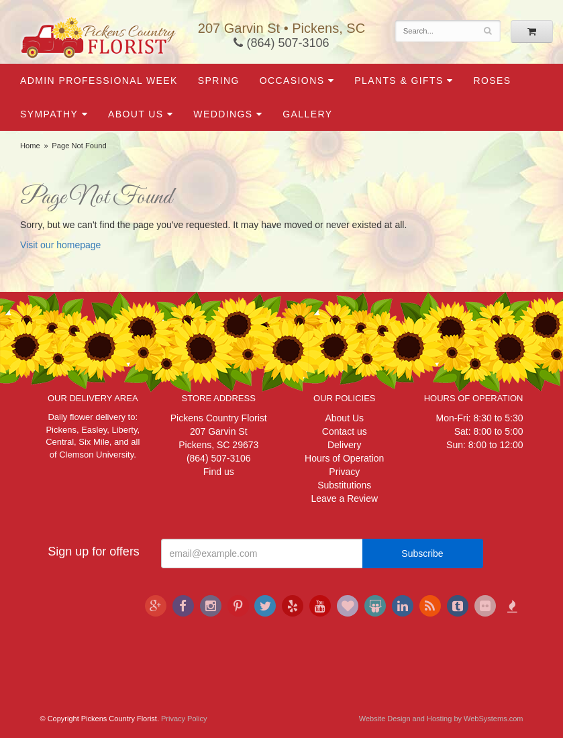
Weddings (222, 114)
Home (30, 146)
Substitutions (344, 485)
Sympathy (49, 114)
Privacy (344, 471)
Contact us (344, 431)
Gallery (307, 114)
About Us (136, 114)
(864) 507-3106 (281, 43)
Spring (219, 80)
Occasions (292, 80)
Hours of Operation (344, 458)
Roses (492, 80)
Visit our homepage (60, 245)
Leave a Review (344, 498)
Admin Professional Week (99, 80)
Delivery (344, 444)
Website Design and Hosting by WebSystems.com (441, 719)
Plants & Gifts (398, 80)
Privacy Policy (184, 719)
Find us (218, 471)
